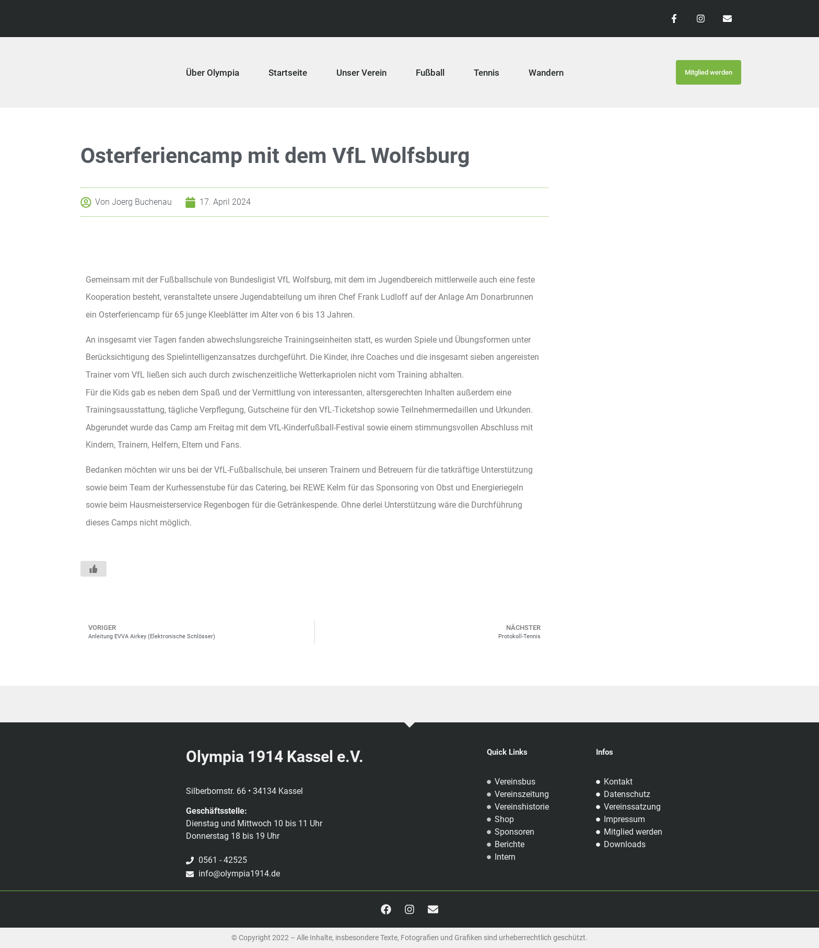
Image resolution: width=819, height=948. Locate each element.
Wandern (546, 72)
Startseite (287, 72)
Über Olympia (212, 72)
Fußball (430, 72)
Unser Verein (361, 72)
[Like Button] (93, 569)
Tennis (486, 72)
